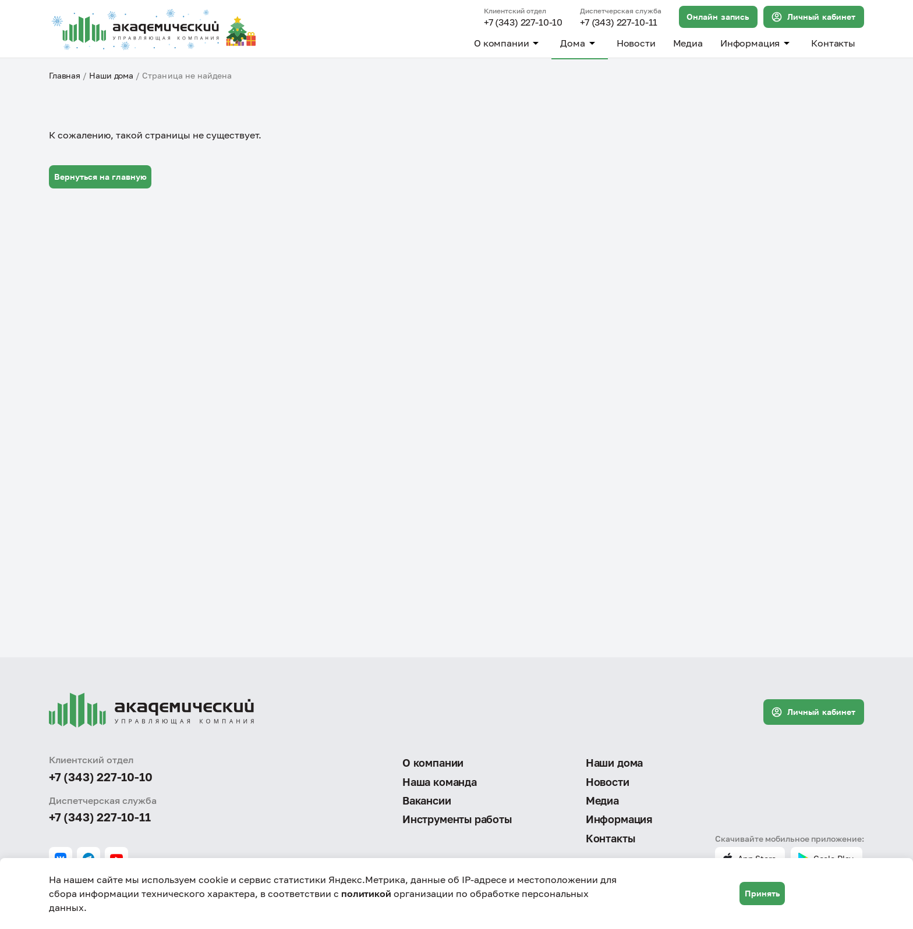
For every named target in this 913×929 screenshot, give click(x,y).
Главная (64, 75)
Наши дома (111, 75)
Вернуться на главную (100, 176)
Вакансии (426, 800)
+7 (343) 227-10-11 (618, 23)
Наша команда (439, 781)
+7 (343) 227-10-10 (523, 23)
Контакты (833, 43)
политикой (366, 893)
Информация (757, 43)
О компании (508, 43)
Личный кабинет (813, 17)
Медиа (688, 43)
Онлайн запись (717, 17)
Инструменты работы (457, 819)
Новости (636, 43)
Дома (579, 43)
